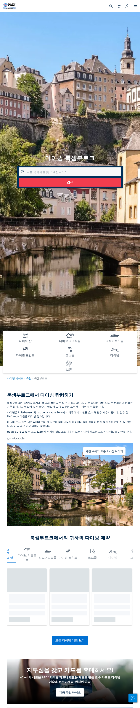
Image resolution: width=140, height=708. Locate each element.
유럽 (28, 378)
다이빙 (112, 554)
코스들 (92, 554)
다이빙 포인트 (68, 554)
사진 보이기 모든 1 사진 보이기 (104, 451)
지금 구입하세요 (70, 692)
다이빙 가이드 (15, 378)
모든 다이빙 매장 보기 (70, 640)
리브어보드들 (48, 554)
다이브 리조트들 (27, 554)
